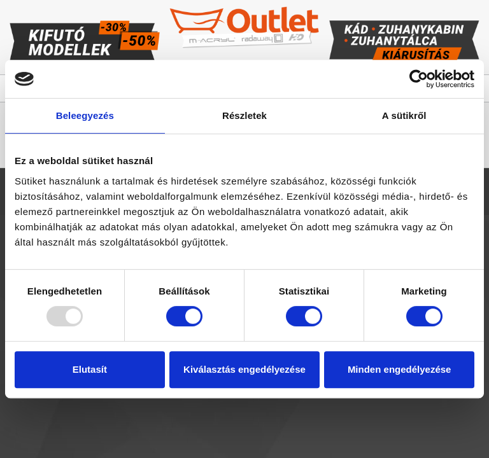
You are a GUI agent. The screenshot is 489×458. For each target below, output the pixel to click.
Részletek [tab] (244, 115)
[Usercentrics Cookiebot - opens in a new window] (418, 78)
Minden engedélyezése (399, 369)
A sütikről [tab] (404, 115)
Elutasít (90, 369)
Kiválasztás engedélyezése (244, 369)
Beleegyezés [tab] (85, 115)
